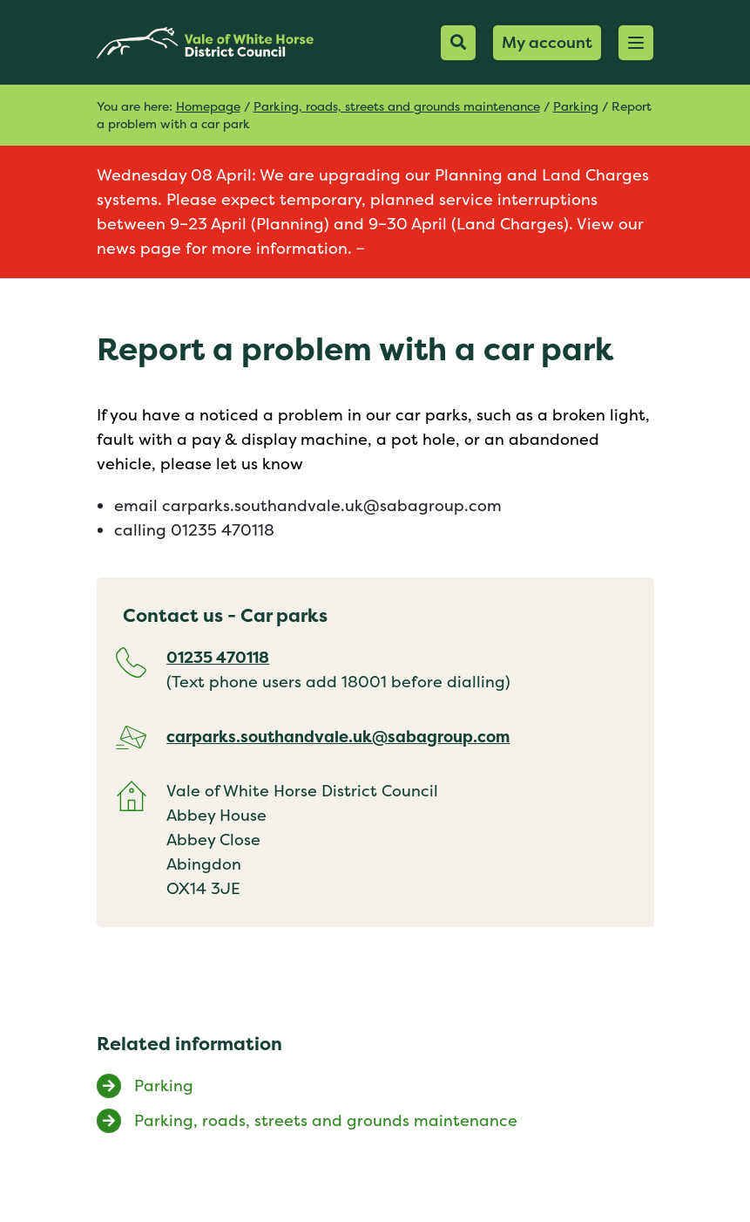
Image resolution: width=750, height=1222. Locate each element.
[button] (635, 42)
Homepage (208, 106)
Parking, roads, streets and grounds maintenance (396, 106)
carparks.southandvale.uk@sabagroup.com (338, 737)
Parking (575, 106)
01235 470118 (217, 657)
